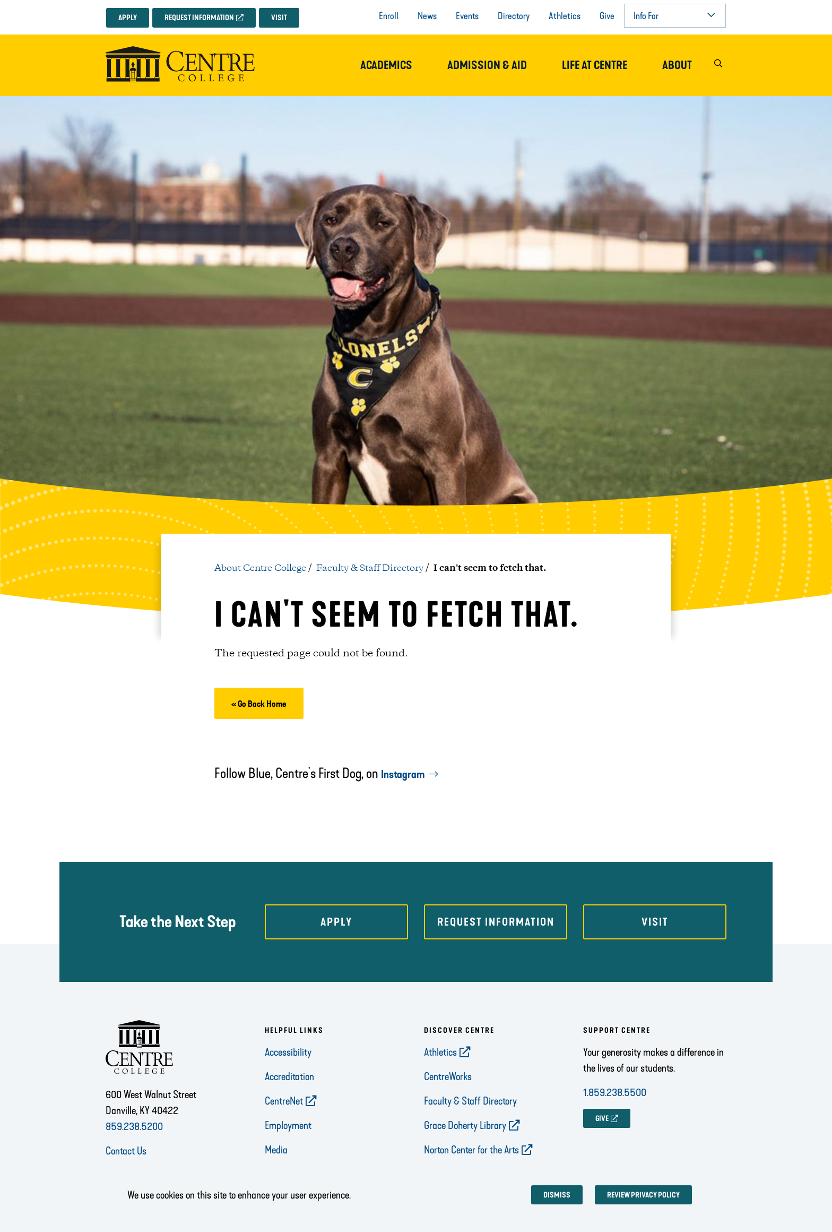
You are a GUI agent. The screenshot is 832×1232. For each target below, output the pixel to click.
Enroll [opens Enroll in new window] (388, 16)
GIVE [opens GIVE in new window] (602, 1118)
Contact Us (126, 1150)
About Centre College (260, 568)
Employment (288, 1125)
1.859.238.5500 (614, 1092)
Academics (386, 65)
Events (467, 16)
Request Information (199, 17)
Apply (127, 17)
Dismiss (556, 1195)
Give (607, 16)
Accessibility (288, 1052)
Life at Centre (594, 65)
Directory (514, 16)
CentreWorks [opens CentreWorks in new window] (448, 1076)
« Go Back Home (259, 704)
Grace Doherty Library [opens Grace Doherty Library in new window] (465, 1125)
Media (276, 1149)
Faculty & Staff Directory (369, 568)
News (427, 16)
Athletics (564, 16)
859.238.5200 (134, 1126)
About (677, 65)
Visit (279, 17)
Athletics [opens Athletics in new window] (440, 1052)
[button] (717, 65)
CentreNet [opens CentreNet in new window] (284, 1100)
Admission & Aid (487, 65)
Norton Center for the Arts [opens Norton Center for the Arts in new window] (471, 1149)
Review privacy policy (643, 1195)
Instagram (402, 774)
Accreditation (289, 1076)
